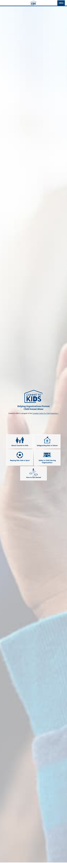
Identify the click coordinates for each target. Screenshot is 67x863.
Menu (61, 3)
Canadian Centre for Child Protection (44, 413)
